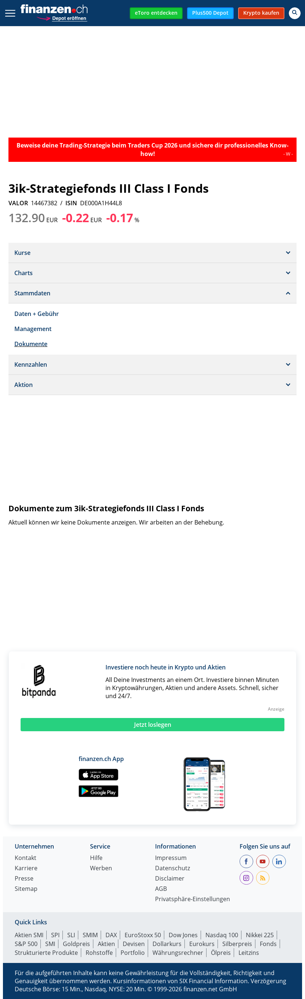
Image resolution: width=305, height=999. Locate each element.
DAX (111, 935)
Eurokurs (202, 944)
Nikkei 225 (260, 935)
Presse (24, 878)
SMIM (90, 935)
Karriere (26, 868)
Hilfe (96, 858)
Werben (101, 868)
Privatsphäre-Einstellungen (192, 899)
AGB (161, 889)
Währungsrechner (177, 953)
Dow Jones (183, 935)
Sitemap (26, 889)
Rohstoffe (99, 953)
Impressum (171, 858)
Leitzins (248, 953)
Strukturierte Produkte (46, 953)
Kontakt (25, 858)
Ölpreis (221, 953)
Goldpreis (76, 944)
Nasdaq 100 (221, 935)
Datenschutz (172, 868)
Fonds (268, 944)
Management (32, 329)
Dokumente (30, 344)
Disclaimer (169, 878)
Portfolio (133, 953)
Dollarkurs (167, 944)
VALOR (18, 203)
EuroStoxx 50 (143, 935)
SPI (55, 935)
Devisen (134, 944)
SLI (71, 935)
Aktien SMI (29, 935)
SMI (50, 944)
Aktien (106, 944)
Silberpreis (237, 944)
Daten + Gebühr (36, 314)
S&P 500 (26, 944)
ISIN (71, 203)
